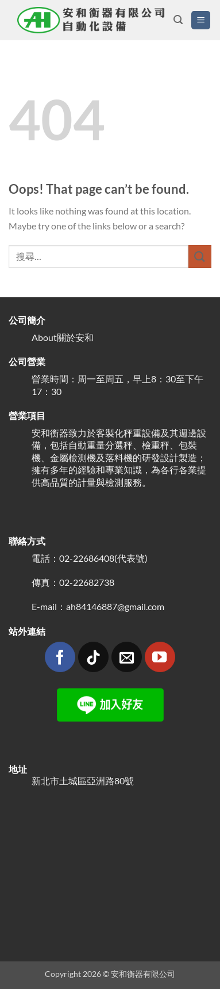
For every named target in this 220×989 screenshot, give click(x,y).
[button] (178, 20)
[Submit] (199, 256)
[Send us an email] (126, 657)
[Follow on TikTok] (93, 657)
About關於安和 (63, 337)
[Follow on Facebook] (60, 657)
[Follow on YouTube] (160, 657)
